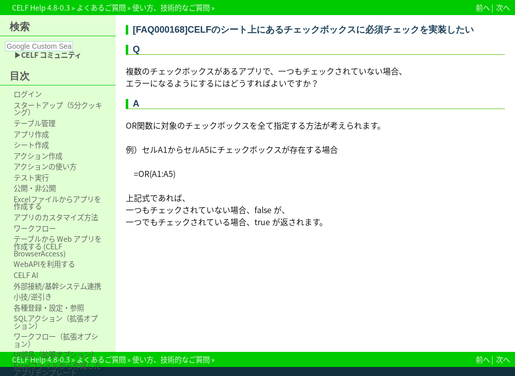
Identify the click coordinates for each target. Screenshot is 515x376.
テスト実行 (31, 177)
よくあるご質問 (101, 7)
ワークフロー (35, 228)
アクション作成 (38, 155)
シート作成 (31, 144)
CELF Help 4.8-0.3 (41, 7)
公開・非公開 (35, 188)
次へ (503, 7)
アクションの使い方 (45, 166)
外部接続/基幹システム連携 (57, 286)
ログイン (28, 94)
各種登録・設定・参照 (49, 307)
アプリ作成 (31, 134)
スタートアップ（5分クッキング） (58, 109)
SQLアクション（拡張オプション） (56, 322)
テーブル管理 (34, 123)
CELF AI (26, 274)
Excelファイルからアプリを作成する (57, 203)
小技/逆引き (33, 296)
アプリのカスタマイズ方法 (56, 217)
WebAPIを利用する (44, 263)
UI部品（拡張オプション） (56, 354)
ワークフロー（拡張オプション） (56, 340)
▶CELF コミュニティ (47, 54)
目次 (20, 75)
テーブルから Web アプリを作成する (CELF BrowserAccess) (58, 246)
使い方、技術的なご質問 (171, 7)
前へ (483, 7)
